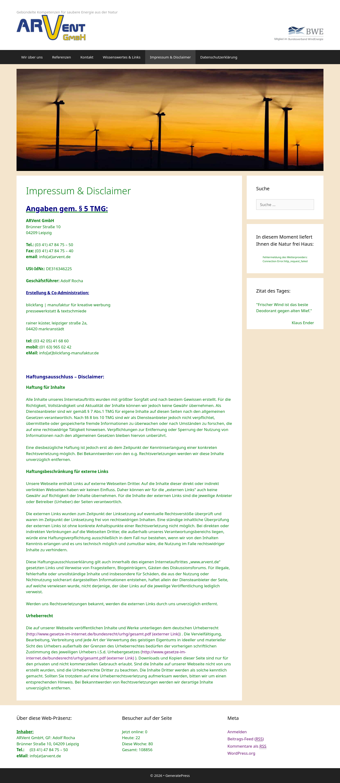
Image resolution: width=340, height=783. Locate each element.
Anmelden (237, 731)
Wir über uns (32, 57)
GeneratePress (178, 775)
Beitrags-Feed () (245, 739)
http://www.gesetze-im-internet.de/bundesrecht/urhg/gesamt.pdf (103, 634)
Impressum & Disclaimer (170, 57)
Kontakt (87, 57)
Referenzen (61, 57)
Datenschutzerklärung (218, 57)
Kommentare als (246, 746)
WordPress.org (241, 753)
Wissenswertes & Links (121, 57)
